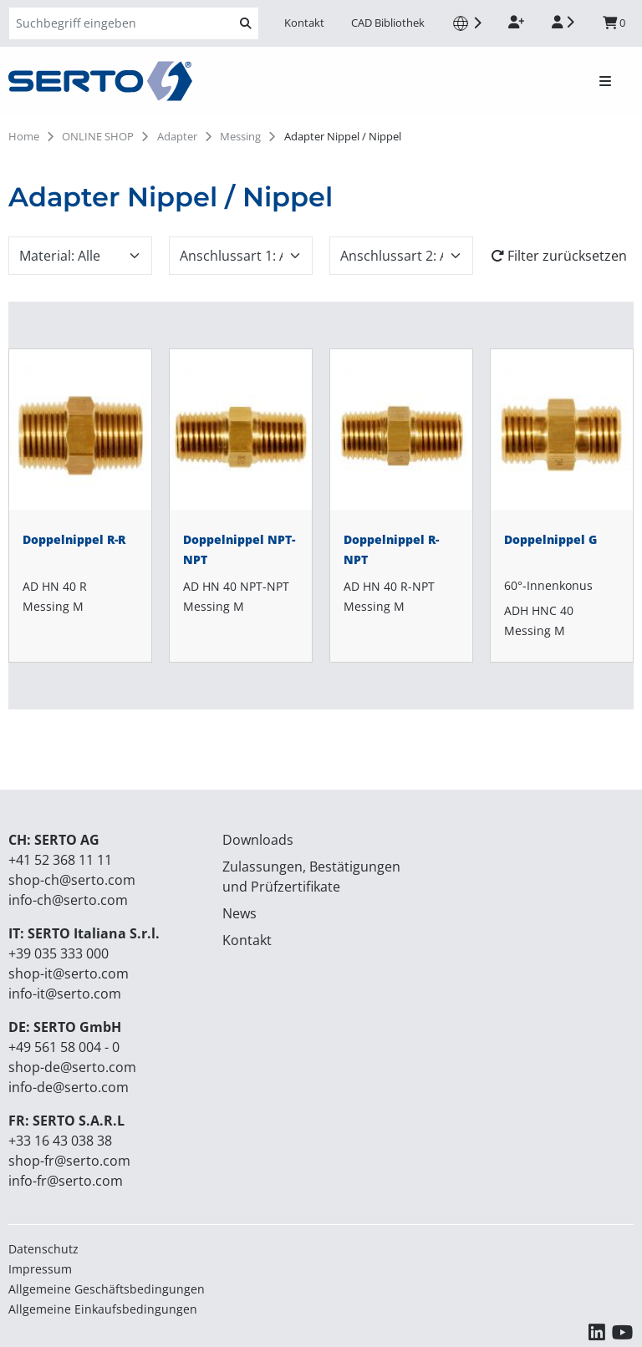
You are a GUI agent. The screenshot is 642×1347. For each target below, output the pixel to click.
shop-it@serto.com (68, 973)
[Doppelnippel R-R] (80, 505)
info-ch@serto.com (68, 900)
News (239, 913)
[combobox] (80, 255)
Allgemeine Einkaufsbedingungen (102, 1309)
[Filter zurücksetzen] (562, 255)
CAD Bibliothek (388, 22)
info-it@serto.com (64, 993)
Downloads (257, 840)
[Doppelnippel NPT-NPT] (241, 505)
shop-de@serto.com (72, 1067)
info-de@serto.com (68, 1087)
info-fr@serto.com (65, 1181)
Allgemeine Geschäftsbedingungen (106, 1289)
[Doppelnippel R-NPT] (401, 505)
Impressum (40, 1269)
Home (23, 136)
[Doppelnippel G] (562, 505)
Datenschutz (43, 1249)
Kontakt (304, 22)
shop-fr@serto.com (69, 1160)
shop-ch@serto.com (71, 880)
